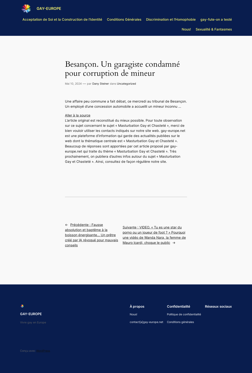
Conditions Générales (124, 19)
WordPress (43, 350)
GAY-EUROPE (49, 8)
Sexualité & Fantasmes (214, 29)
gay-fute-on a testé (216, 19)
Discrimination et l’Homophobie (171, 19)
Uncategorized (126, 83)
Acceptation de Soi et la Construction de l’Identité (62, 19)
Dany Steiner (100, 83)
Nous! (186, 29)
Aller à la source (77, 115)
